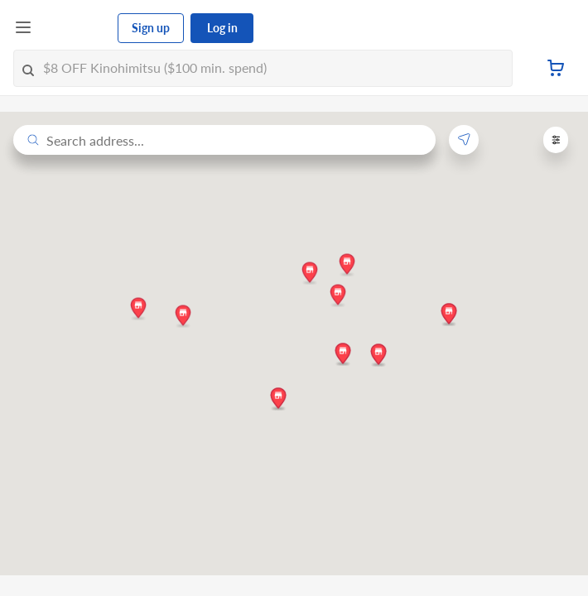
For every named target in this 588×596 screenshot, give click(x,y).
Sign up (151, 28)
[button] (138, 308)
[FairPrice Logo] (75, 28)
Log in (222, 28)
